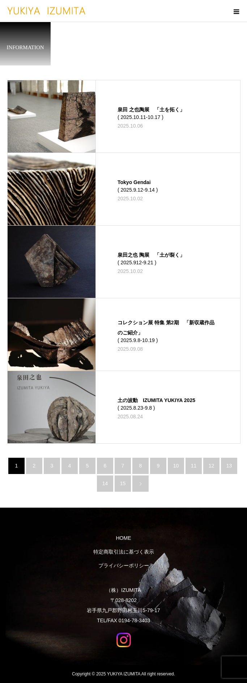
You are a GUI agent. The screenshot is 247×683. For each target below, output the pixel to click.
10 (176, 466)
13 (229, 466)
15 (123, 483)
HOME (123, 538)
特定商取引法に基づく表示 (123, 552)
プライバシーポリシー (123, 565)
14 (105, 483)
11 (194, 466)
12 (211, 466)
